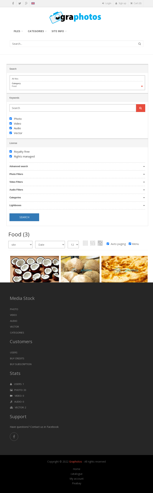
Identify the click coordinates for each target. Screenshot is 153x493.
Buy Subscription (21, 364)
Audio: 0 (17, 401)
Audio (13, 321)
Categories (36, 31)
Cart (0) (135, 3)
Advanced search (18, 166)
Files (17, 31)
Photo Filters (16, 174)
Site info (58, 31)
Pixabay (76, 483)
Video (13, 315)
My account (77, 478)
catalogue (77, 473)
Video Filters (16, 182)
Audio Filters (16, 189)
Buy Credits (17, 358)
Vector (14, 326)
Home (76, 469)
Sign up (120, 3)
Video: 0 (17, 395)
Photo (14, 309)
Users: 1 (17, 384)
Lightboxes (15, 205)
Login (106, 3)
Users (13, 352)
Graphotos (76, 461)
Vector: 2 (18, 407)
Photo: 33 (18, 390)
